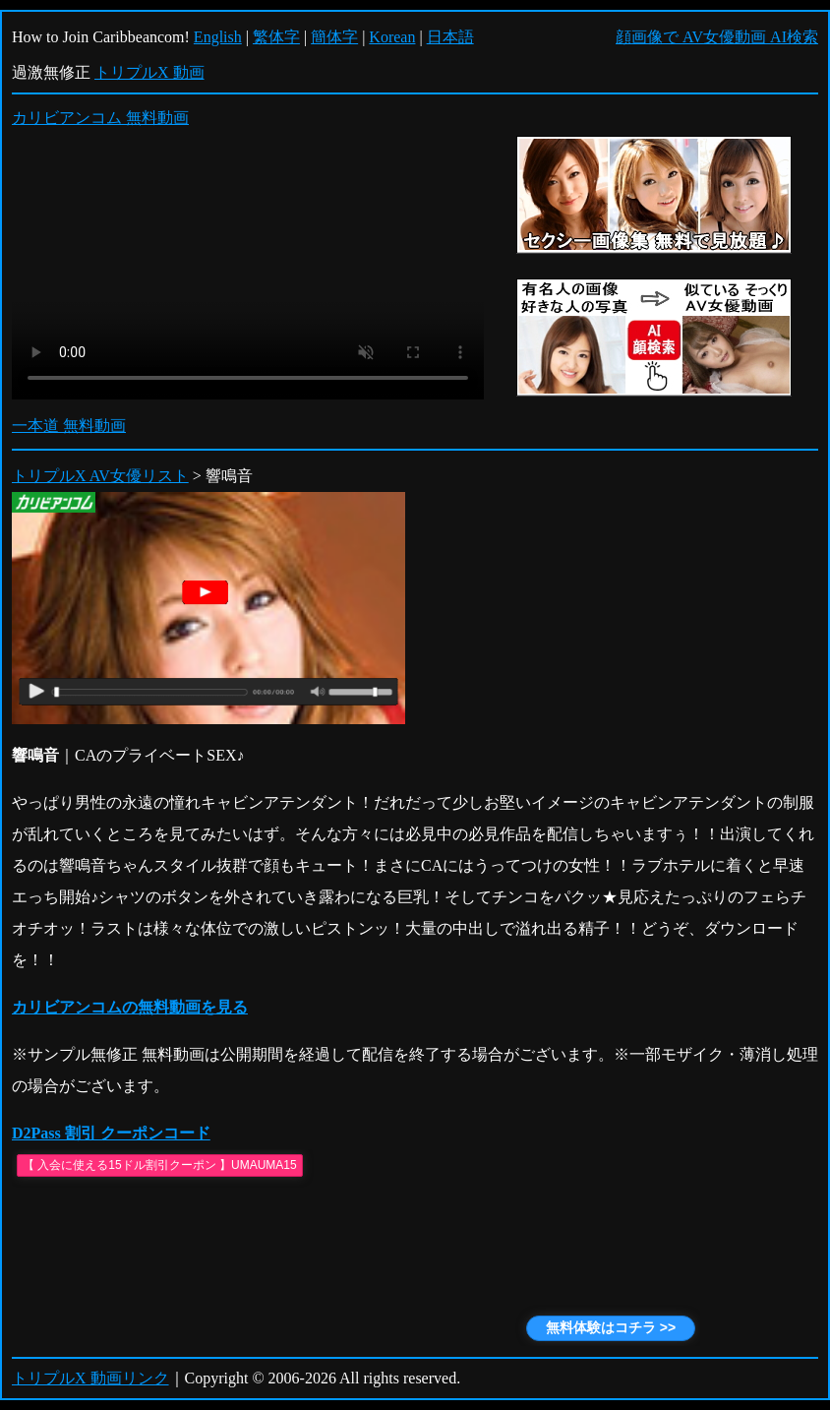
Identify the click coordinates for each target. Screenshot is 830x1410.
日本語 (450, 37)
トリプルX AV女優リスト (100, 475)
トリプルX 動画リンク (90, 1378)
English (218, 37)
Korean (392, 37)
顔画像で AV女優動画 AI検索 (717, 37)
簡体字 (334, 37)
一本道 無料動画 (69, 425)
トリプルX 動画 (149, 72)
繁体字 (276, 37)
